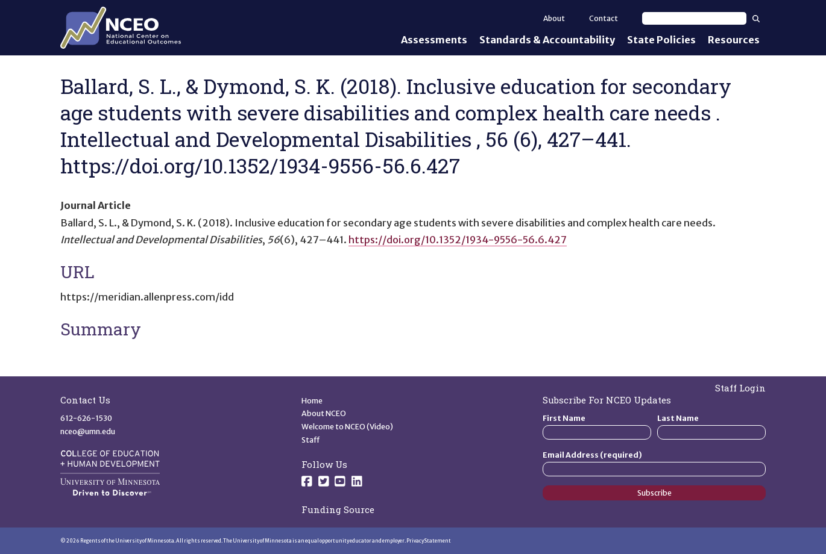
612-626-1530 (86, 418)
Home (312, 400)
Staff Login (740, 388)
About (554, 18)
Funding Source (337, 509)
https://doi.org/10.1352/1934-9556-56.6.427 (457, 240)
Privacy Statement (428, 541)
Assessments (434, 40)
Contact (603, 18)
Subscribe (654, 492)
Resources (734, 40)
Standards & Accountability (547, 40)
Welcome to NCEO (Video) (347, 426)
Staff (310, 439)
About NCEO (323, 413)
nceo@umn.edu (87, 431)
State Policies (661, 40)
